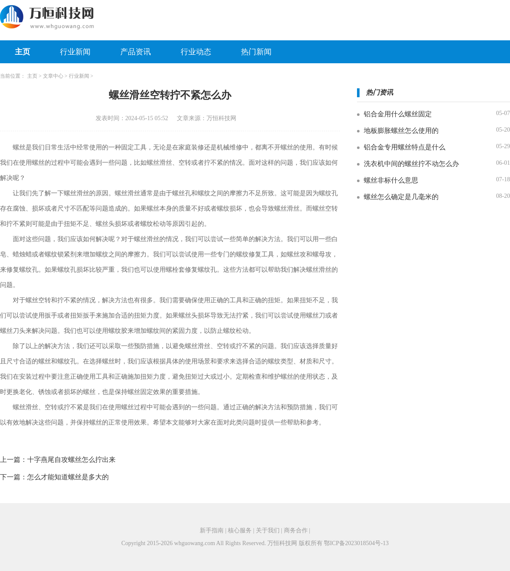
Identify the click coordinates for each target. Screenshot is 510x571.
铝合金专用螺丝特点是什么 (404, 147)
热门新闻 (256, 52)
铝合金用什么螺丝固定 (398, 114)
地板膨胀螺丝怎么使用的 (401, 130)
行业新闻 (75, 52)
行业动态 (196, 52)
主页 (22, 52)
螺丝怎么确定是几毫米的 (401, 196)
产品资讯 (135, 52)
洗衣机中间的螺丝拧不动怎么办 (411, 163)
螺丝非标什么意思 (391, 180)
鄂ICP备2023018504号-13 (356, 543)
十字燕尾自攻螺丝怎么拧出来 (71, 459)
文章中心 (53, 76)
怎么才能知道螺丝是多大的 (68, 477)
